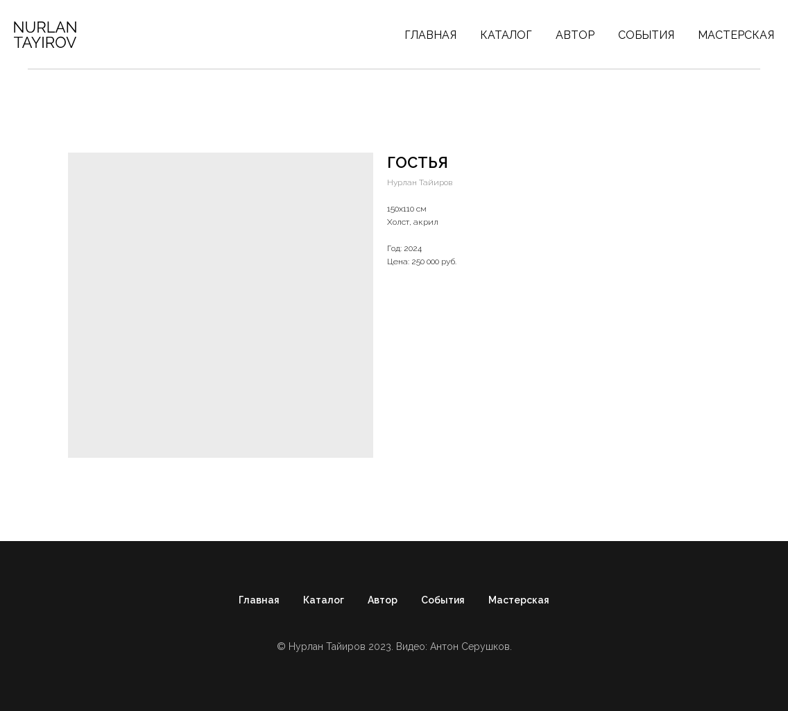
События (646, 35)
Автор (575, 35)
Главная (430, 35)
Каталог (506, 35)
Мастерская (736, 35)
